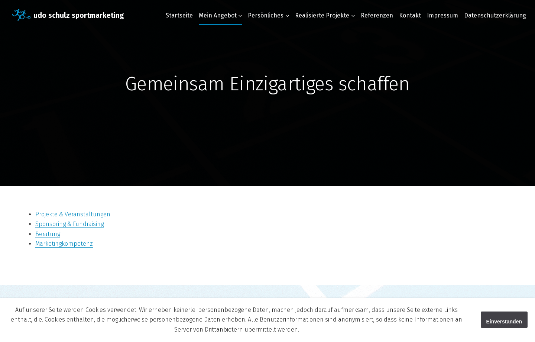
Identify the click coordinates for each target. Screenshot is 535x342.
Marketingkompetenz (64, 243)
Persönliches (265, 15)
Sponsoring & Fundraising (69, 224)
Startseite (179, 15)
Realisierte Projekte (322, 15)
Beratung (47, 234)
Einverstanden (504, 322)
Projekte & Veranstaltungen (72, 214)
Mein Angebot (218, 15)
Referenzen (377, 15)
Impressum (442, 15)
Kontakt (410, 15)
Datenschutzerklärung (495, 15)
